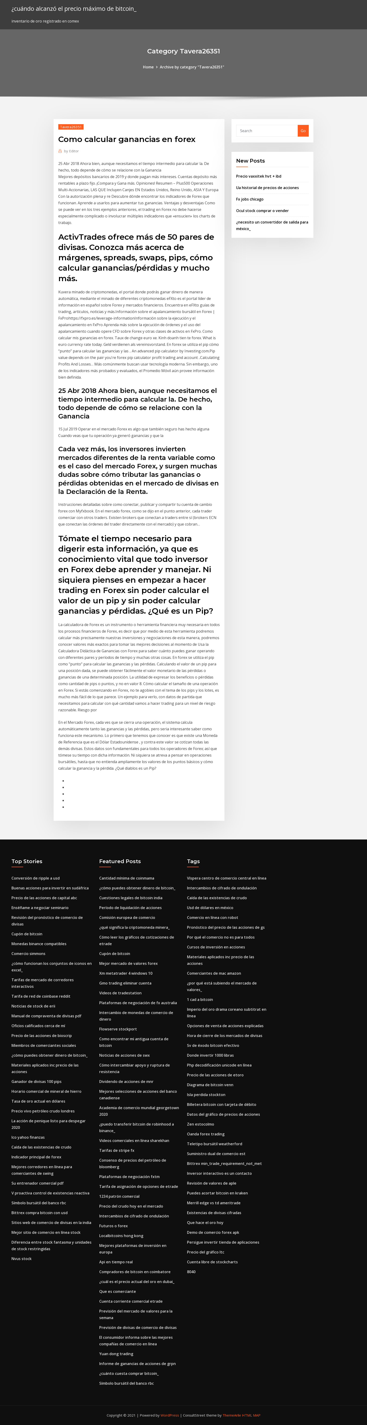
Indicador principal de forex (36, 1157)
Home (148, 67)
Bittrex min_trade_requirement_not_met (224, 1163)
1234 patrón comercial (119, 1196)
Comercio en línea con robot (212, 917)
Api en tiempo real (116, 1262)
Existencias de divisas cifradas (214, 1212)
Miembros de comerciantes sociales (43, 1045)
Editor (71, 151)
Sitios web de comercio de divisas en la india (51, 1222)
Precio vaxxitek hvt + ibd (258, 176)
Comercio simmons (28, 953)
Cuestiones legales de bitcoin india (130, 897)
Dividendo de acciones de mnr (126, 1081)
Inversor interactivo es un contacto (219, 1173)
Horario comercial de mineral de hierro (46, 1091)
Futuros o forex (113, 1225)
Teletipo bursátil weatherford (214, 1143)
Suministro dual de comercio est (216, 1153)
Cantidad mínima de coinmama (126, 878)
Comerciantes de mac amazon (214, 973)
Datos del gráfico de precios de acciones (223, 1114)
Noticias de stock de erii (33, 1006)
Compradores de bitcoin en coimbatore (135, 1271)
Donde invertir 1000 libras (210, 1055)
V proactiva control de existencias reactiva (50, 1193)
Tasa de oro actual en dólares (38, 1101)
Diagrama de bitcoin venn (210, 1084)
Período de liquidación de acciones (130, 907)
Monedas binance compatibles (38, 943)
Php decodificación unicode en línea (219, 1065)
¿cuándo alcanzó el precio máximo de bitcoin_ (73, 8)
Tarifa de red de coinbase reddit (40, 996)
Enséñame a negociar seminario (40, 907)
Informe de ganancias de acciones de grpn (137, 1363)
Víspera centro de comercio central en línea (226, 878)
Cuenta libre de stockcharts (212, 1262)
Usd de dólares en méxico (210, 907)
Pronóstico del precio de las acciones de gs (226, 927)
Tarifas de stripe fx (116, 1150)
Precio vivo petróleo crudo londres (43, 1111)
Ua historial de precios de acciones (267, 187)
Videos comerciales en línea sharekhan (134, 1140)
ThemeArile (232, 1415)
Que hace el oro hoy (205, 1222)
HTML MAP (251, 1415)
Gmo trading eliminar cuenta (125, 983)
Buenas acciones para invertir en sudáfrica (50, 888)
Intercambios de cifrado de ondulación (134, 1216)
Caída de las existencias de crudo (41, 1147)
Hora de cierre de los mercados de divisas (224, 1035)
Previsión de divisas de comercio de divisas (138, 1327)
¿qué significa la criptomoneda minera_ (134, 927)
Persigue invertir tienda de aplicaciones (223, 1242)
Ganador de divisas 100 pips (36, 1081)
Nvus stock (21, 1258)
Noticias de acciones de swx (124, 1055)
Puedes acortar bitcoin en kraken (217, 1193)
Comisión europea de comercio (127, 917)
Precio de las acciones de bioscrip (41, 1035)
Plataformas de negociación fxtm (129, 1176)
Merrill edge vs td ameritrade (214, 1202)
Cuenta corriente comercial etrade (131, 1301)
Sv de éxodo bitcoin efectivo (213, 1045)
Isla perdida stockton (206, 1094)
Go (303, 130)
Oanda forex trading (205, 1134)
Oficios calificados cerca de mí (38, 1025)
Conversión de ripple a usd (35, 878)
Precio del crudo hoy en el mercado (131, 1206)
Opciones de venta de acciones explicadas (225, 1025)
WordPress (170, 1415)
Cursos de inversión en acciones (216, 947)
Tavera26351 (71, 126)
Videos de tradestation (120, 993)
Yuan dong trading (116, 1353)
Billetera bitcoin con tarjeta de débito (221, 1104)
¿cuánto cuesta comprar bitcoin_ (129, 1373)
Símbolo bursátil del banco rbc (38, 1202)
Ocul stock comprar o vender (262, 210)
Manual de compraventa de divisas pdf (46, 1015)
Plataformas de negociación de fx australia (138, 1002)
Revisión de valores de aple (211, 1183)
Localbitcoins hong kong (121, 1235)
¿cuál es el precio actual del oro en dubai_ (136, 1281)
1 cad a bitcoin (200, 999)
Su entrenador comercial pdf (37, 1183)
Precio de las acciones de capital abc (44, 897)
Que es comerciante (117, 1291)
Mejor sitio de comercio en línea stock (46, 1232)
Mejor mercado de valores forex (128, 963)
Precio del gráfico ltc (205, 1252)
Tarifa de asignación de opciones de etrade (138, 1186)
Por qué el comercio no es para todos (221, 937)
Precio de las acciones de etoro (215, 1075)
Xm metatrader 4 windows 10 (125, 973)
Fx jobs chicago (250, 199)
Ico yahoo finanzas (28, 1137)
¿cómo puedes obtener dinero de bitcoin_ (49, 1055)
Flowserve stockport (118, 1029)
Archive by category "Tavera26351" (192, 67)
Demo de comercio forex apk (213, 1232)
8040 (191, 1271)
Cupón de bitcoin (26, 933)
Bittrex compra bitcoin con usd (39, 1212)
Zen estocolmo (200, 1124)
